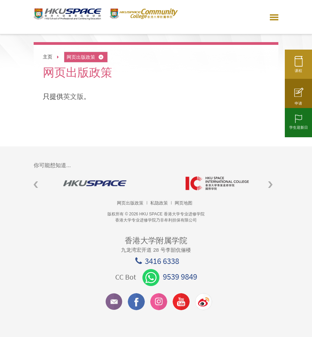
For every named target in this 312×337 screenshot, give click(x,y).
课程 (298, 67)
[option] (94, 183)
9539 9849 (169, 276)
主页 (47, 56)
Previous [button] (35, 184)
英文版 (73, 96)
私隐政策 (159, 203)
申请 (298, 99)
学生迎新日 (298, 124)
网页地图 (183, 203)
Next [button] (270, 184)
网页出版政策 (85, 57)
